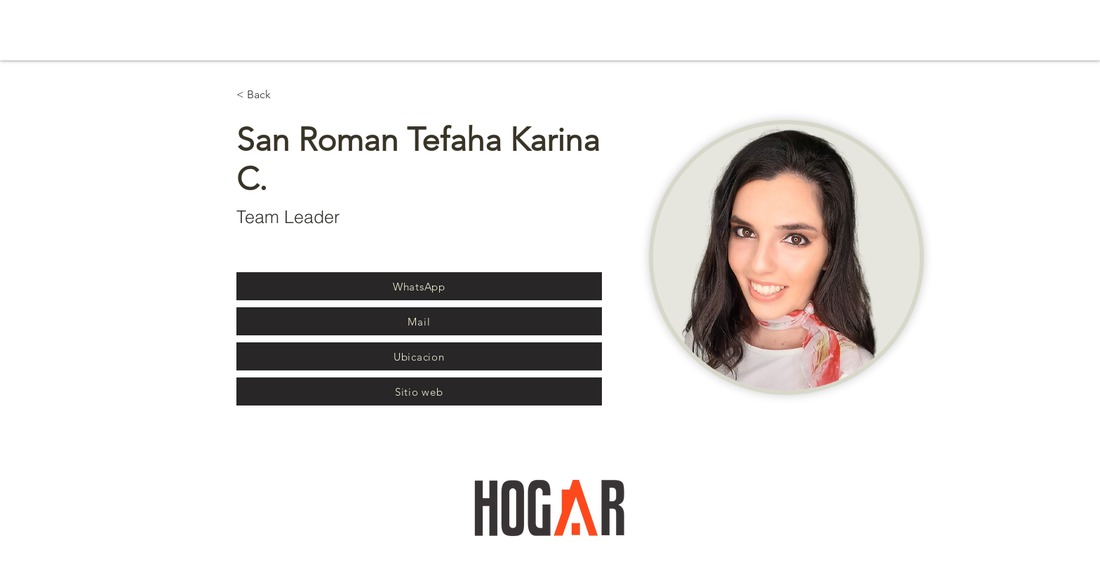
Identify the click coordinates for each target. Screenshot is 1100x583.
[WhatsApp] (419, 286)
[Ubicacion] (419, 356)
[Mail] (419, 321)
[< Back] (264, 95)
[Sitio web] (419, 391)
